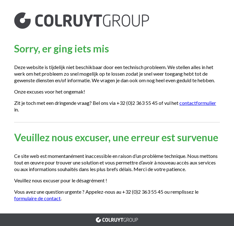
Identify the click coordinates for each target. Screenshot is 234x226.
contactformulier (197, 103)
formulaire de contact (37, 198)
